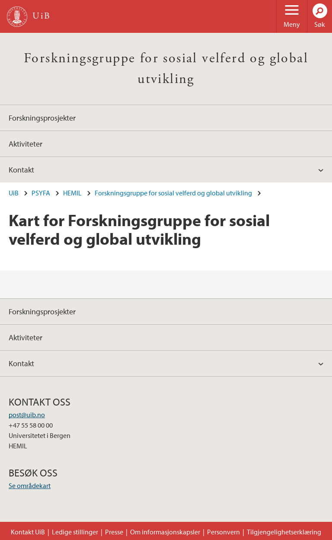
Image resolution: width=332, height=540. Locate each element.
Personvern (223, 531)
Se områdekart (30, 485)
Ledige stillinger (75, 531)
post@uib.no (27, 414)
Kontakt (21, 170)
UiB (14, 193)
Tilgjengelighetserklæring (284, 531)
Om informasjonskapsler (165, 531)
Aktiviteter (25, 144)
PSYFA (41, 193)
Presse (114, 531)
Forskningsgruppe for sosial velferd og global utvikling (173, 193)
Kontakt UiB (28, 531)
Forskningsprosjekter (42, 118)
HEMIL (72, 193)
